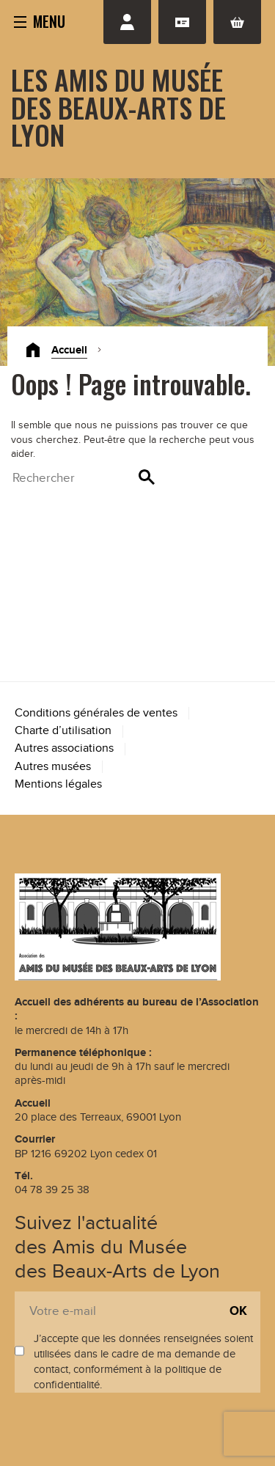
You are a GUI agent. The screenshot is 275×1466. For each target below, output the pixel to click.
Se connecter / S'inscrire (127, 22)
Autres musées (53, 767)
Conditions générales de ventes (96, 713)
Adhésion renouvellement (182, 22)
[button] (39, 20)
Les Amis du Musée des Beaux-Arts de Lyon (118, 107)
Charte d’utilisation (63, 731)
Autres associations (64, 748)
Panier (237, 22)
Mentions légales (58, 784)
